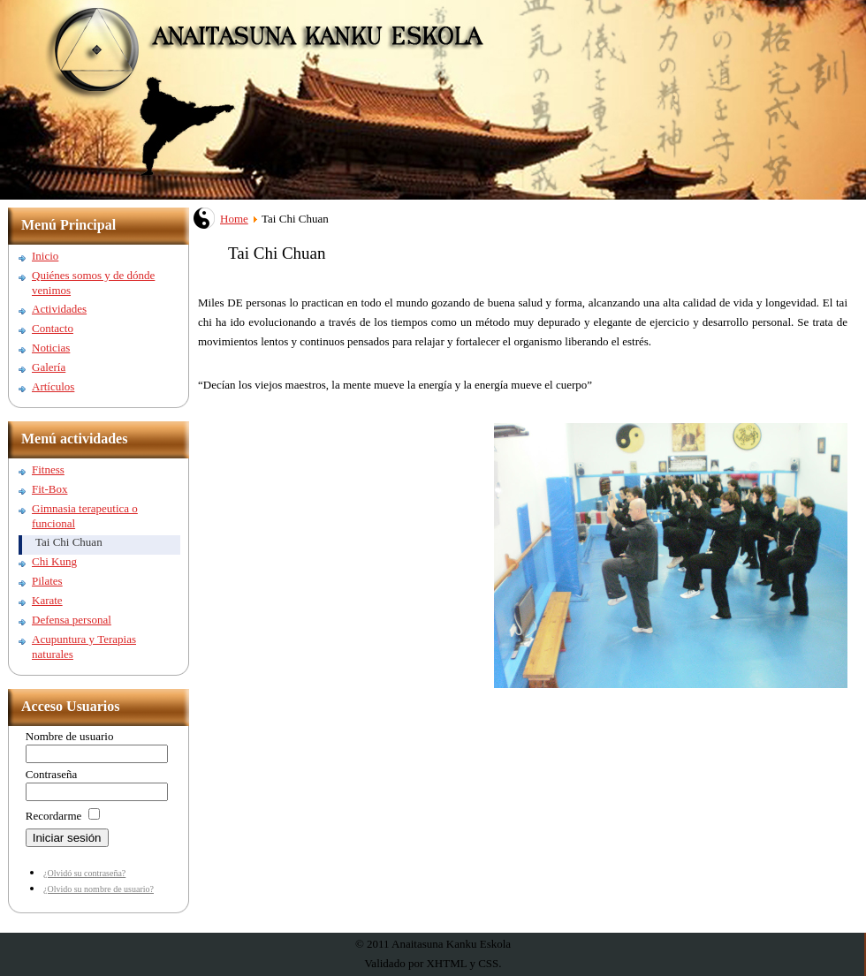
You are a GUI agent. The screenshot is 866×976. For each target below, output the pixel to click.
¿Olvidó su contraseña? (84, 873)
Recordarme (54, 815)
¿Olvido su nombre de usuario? (98, 889)
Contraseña (51, 774)
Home (234, 218)
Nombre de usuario (70, 736)
